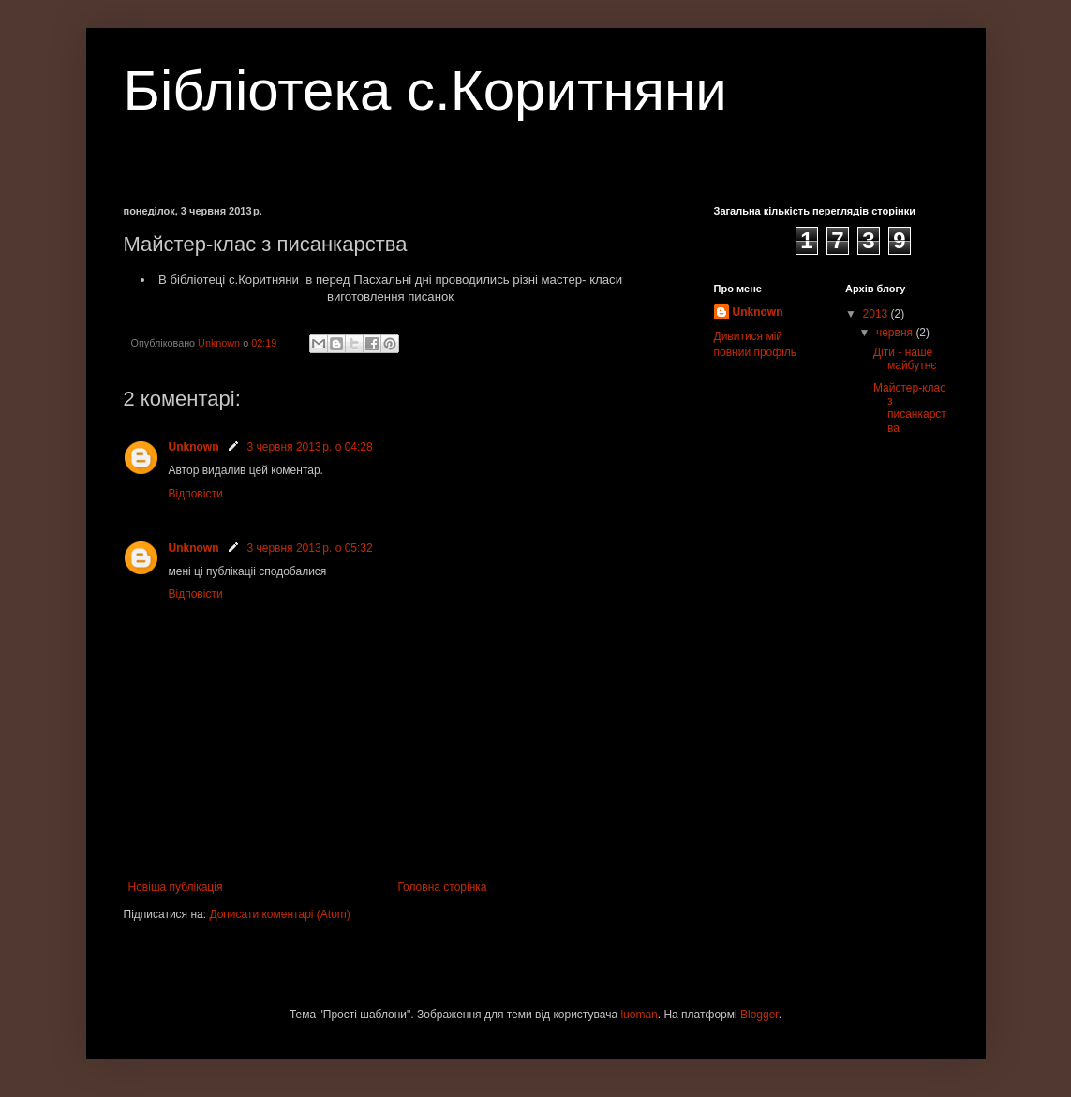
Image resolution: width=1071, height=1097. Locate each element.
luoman (638, 1014)
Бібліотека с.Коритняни (425, 90)
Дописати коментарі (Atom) (279, 914)
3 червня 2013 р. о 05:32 (310, 548)
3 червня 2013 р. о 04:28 (310, 446)
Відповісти (196, 493)
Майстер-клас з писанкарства (909, 408)
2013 (877, 313)
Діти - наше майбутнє (904, 359)
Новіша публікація (175, 887)
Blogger (759, 1014)
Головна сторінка (441, 887)
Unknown (194, 446)
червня (895, 332)
